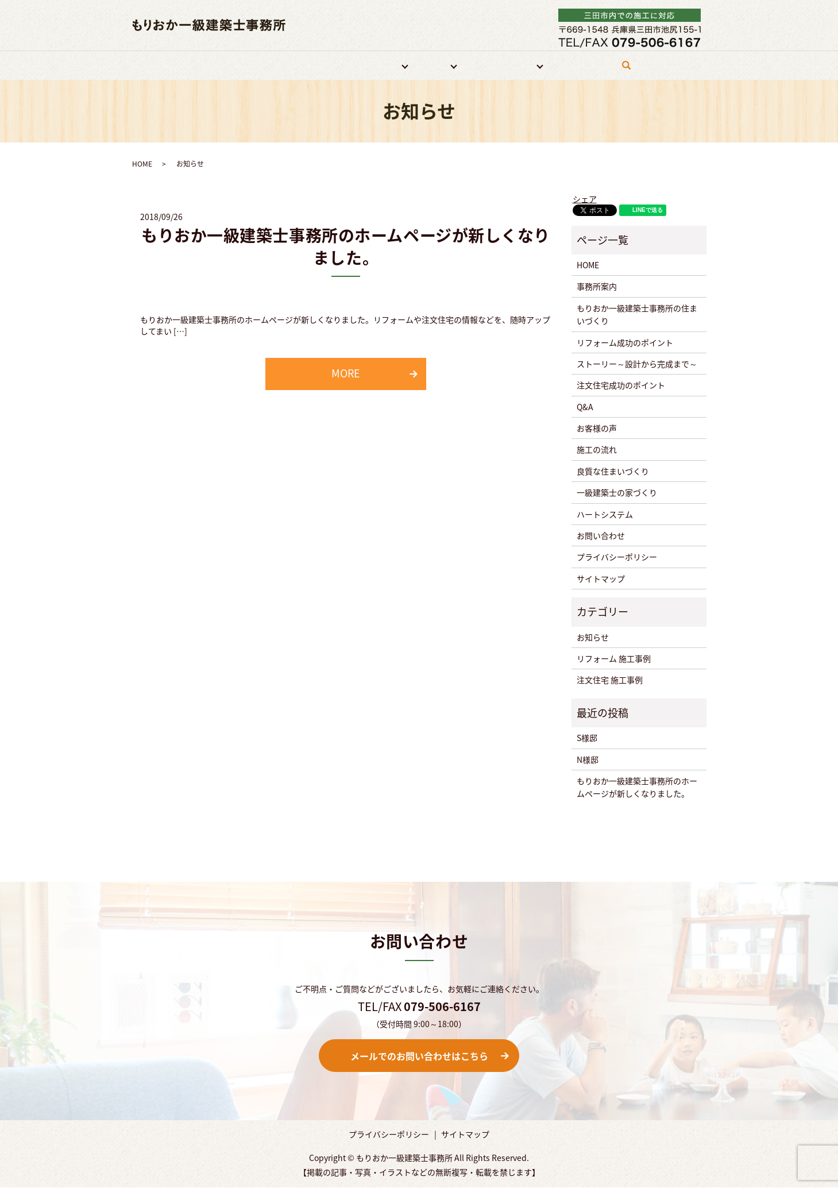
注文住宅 (429, 65)
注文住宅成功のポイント (621, 385)
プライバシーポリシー (617, 557)
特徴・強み (322, 65)
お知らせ (593, 637)
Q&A (585, 406)
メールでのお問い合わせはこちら (419, 1056)
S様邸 (587, 738)
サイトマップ (601, 578)
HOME (223, 65)
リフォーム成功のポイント (625, 342)
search (629, 70)
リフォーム (374, 65)
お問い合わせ (579, 65)
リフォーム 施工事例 (614, 659)
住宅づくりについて (500, 65)
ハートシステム (605, 514)
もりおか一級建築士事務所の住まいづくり (637, 314)
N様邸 (587, 759)
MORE (345, 373)
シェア (585, 199)
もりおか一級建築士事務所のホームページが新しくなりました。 (345, 247)
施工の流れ (597, 450)
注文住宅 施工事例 (610, 680)
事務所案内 (269, 65)
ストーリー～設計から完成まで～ (637, 364)
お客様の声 (597, 428)
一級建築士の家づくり (617, 493)
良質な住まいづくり (613, 471)
